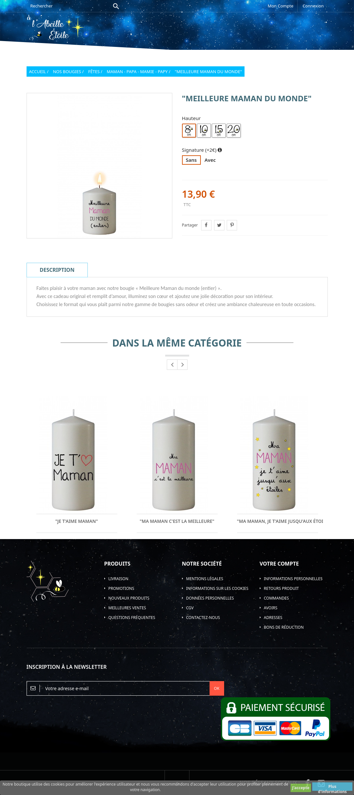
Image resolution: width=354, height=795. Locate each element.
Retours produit (281, 588)
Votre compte (279, 563)
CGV (190, 608)
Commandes (276, 598)
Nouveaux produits (129, 598)
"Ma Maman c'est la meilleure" (177, 521)
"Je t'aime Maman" (76, 521)
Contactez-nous (203, 617)
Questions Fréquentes (131, 617)
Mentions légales (204, 578)
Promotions (121, 588)
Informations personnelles (293, 578)
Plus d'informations (332, 787)
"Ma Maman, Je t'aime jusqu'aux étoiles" (277, 521)
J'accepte (300, 787)
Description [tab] (57, 269)
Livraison (118, 578)
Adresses (273, 617)
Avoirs (271, 608)
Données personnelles (210, 598)
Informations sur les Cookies (217, 588)
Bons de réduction (284, 627)
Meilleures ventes (127, 608)
